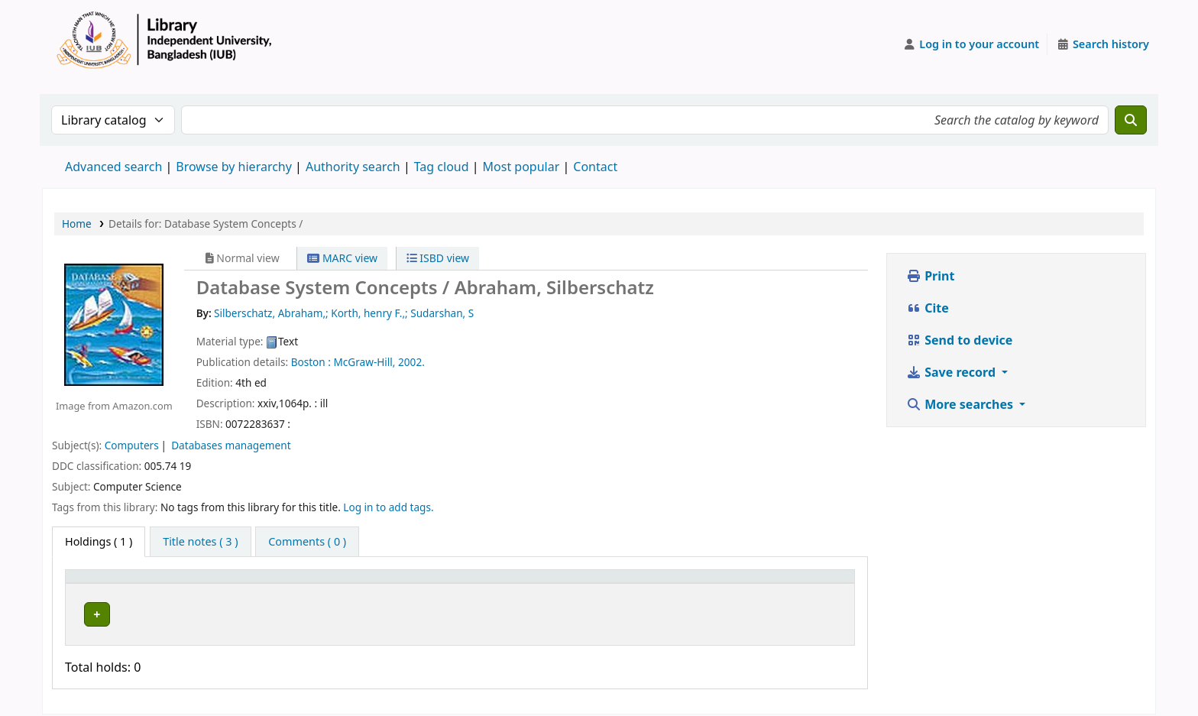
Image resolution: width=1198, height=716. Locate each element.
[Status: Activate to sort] (811, 583)
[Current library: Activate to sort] (314, 583)
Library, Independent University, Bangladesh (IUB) (296, 611)
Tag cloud (441, 166)
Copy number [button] (692, 583)
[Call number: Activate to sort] (559, 583)
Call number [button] (509, 583)
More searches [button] (961, 404)
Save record (952, 372)
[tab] (200, 541)
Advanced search (113, 166)
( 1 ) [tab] (98, 541)
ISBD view (437, 258)
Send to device (959, 340)
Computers (132, 445)
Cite (927, 308)
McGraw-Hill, (364, 362)
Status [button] (790, 583)
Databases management (230, 445)
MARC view (342, 258)
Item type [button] (98, 583)
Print (930, 275)
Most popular (521, 166)
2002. (411, 362)
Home (77, 223)
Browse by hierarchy (234, 166)
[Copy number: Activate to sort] (708, 583)
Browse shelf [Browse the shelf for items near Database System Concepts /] (584, 611)
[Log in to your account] (971, 44)
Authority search (353, 166)
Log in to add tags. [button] (388, 507)
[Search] (1131, 119)
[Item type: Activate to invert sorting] (113, 583)
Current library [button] (207, 583)
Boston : (311, 362)
